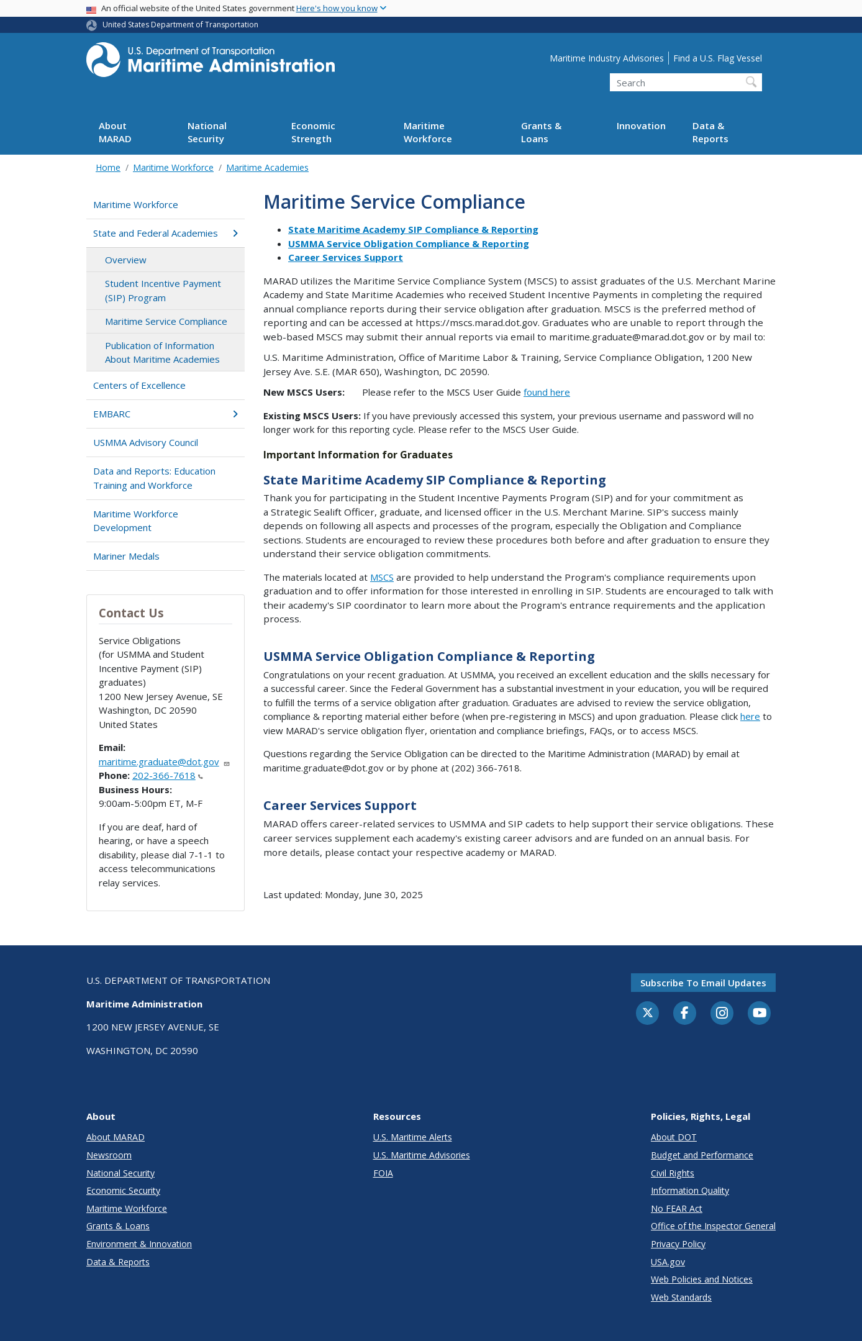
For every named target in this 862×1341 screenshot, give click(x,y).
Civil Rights (672, 1173)
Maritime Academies (267, 167)
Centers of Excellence (139, 385)
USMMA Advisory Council (145, 442)
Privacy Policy (678, 1244)
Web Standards (681, 1297)
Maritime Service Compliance (166, 321)
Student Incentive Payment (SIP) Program (163, 290)
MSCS (382, 577)
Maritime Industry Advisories (607, 58)
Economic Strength (313, 132)
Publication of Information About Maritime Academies (162, 352)
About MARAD (115, 132)
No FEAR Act (676, 1208)
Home (108, 167)
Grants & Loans (541, 132)
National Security (207, 132)
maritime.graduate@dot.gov (164, 761)
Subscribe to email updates (703, 982)
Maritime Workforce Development (135, 520)
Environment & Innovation (139, 1244)
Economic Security (123, 1190)
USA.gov (668, 1262)
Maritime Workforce (428, 132)
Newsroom (109, 1155)
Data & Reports (710, 132)
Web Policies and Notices (702, 1279)
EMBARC (165, 413)
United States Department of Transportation (180, 24)
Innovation (641, 125)
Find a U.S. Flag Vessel (717, 58)
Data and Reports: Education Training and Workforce (154, 478)
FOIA (383, 1173)
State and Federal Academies (165, 233)
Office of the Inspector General (713, 1226)
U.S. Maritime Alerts (412, 1137)
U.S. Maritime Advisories (421, 1155)
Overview (126, 259)
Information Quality (690, 1190)
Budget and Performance (702, 1155)
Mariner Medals (126, 556)
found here (547, 392)
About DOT (674, 1137)
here (750, 716)
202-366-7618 (167, 775)
